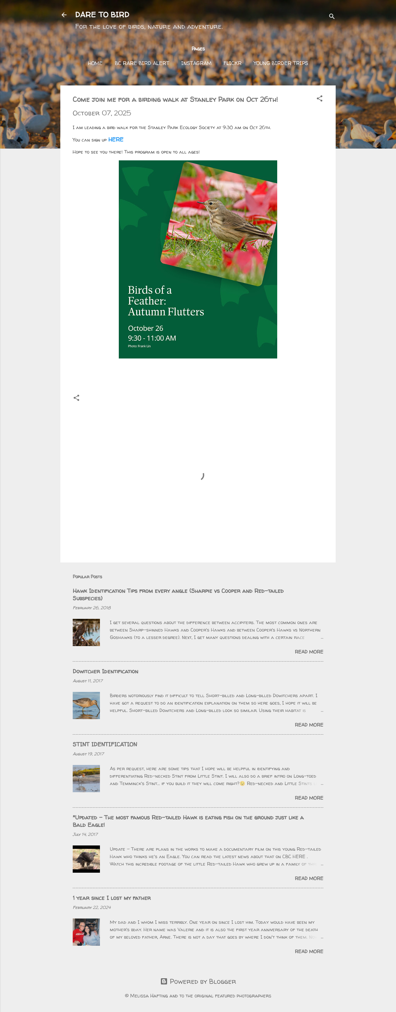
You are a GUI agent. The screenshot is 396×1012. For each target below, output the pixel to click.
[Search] (332, 16)
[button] (319, 99)
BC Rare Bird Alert (142, 63)
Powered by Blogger (198, 981)
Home (95, 63)
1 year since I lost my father (112, 898)
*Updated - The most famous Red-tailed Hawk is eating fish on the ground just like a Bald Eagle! (188, 821)
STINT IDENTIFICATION (105, 744)
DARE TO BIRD (102, 15)
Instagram (196, 63)
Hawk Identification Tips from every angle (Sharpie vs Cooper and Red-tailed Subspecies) (178, 594)
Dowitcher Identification (105, 671)
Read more (309, 652)
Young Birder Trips (281, 63)
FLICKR (233, 63)
